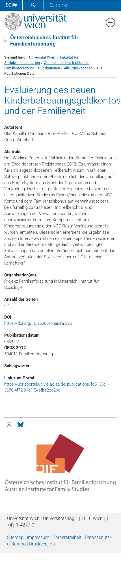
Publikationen (49, 68)
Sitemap (15, 537)
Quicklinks (58, 5)
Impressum (38, 537)
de (11, 5)
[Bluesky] (20, 424)
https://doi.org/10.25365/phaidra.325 (38, 323)
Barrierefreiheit (67, 537)
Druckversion (42, 544)
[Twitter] (9, 424)
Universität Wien (42, 57)
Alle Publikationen (78, 68)
